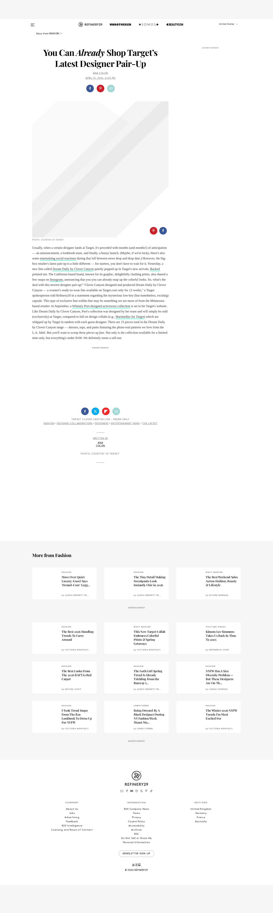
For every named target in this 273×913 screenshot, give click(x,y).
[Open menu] (32, 23)
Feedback (72, 849)
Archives (136, 858)
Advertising (72, 845)
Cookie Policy (136, 849)
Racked (155, 297)
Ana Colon (100, 73)
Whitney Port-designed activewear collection (101, 334)
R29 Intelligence (72, 854)
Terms (136, 841)
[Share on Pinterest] (100, 88)
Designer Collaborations (75, 452)
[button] (222, 27)
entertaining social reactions (58, 286)
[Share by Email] (111, 88)
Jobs (72, 841)
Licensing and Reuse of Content (72, 858)
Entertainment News (125, 452)
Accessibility (136, 854)
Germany (201, 841)
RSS (136, 862)
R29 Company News (136, 837)
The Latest (149, 452)
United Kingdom (201, 837)
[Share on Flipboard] (106, 439)
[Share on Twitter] (95, 439)
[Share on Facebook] (90, 88)
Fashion (49, 452)
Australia (201, 849)
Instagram (56, 307)
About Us (72, 837)
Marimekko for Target (130, 345)
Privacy (136, 845)
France (201, 845)
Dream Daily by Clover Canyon (73, 297)
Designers (101, 452)
